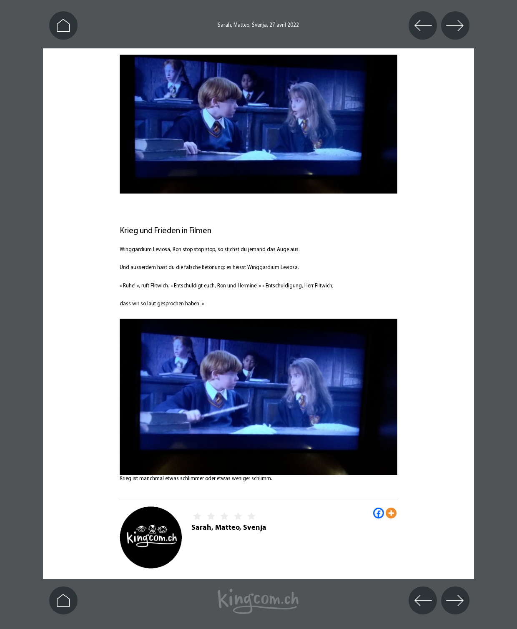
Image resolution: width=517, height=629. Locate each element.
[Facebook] (378, 513)
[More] (391, 513)
